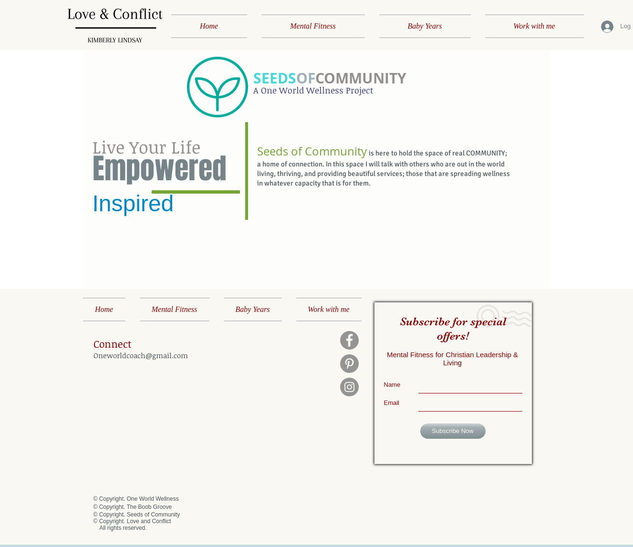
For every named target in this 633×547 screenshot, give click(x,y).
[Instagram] (349, 387)
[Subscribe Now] (453, 431)
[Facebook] (349, 340)
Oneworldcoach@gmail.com (140, 355)
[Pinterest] (349, 363)
